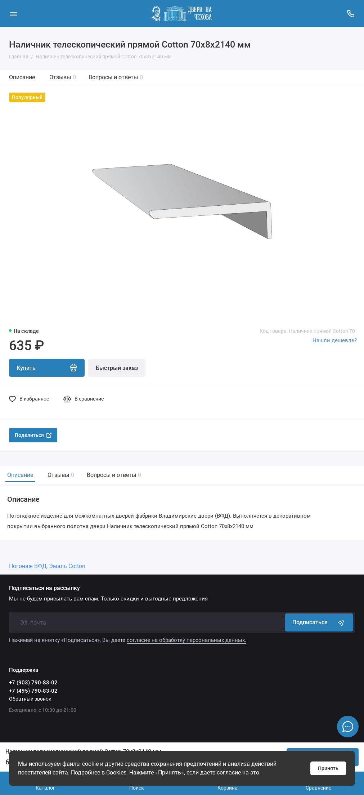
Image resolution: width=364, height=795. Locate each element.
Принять (328, 768)
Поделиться (33, 435)
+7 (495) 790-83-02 (33, 691)
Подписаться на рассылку (44, 588)
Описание (22, 77)
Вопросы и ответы (116, 77)
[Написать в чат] (348, 726)
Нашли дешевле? (335, 340)
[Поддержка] (350, 13)
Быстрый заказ (117, 368)
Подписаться (319, 622)
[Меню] (13, 13)
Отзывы (62, 77)
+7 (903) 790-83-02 (33, 682)
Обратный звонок (30, 699)
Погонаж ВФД (27, 566)
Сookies (116, 772)
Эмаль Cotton (67, 566)
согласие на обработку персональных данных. (186, 640)
